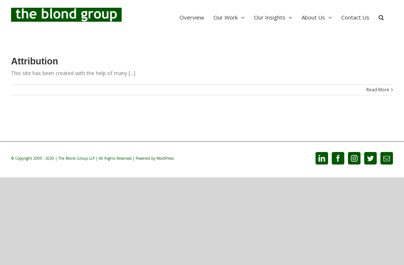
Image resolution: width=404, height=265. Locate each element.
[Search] (390, 16)
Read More (377, 89)
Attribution (34, 61)
